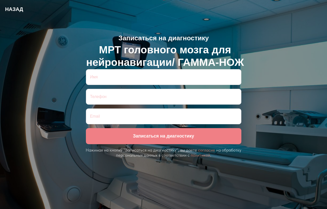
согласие (206, 150)
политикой (200, 155)
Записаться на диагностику (163, 136)
